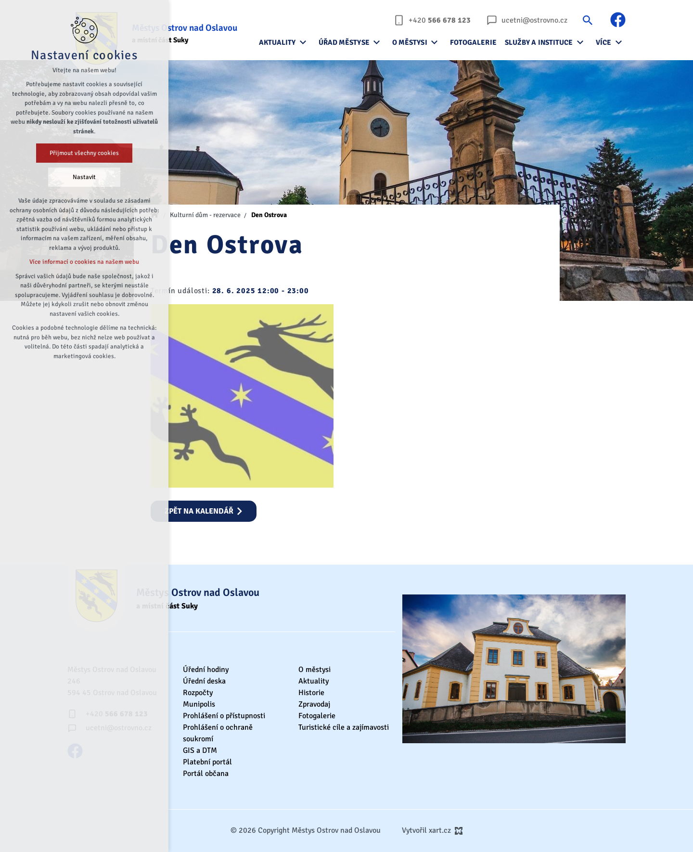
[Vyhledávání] (587, 20)
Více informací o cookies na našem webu (84, 262)
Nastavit (84, 177)
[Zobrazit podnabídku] (303, 42)
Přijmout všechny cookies (84, 153)
